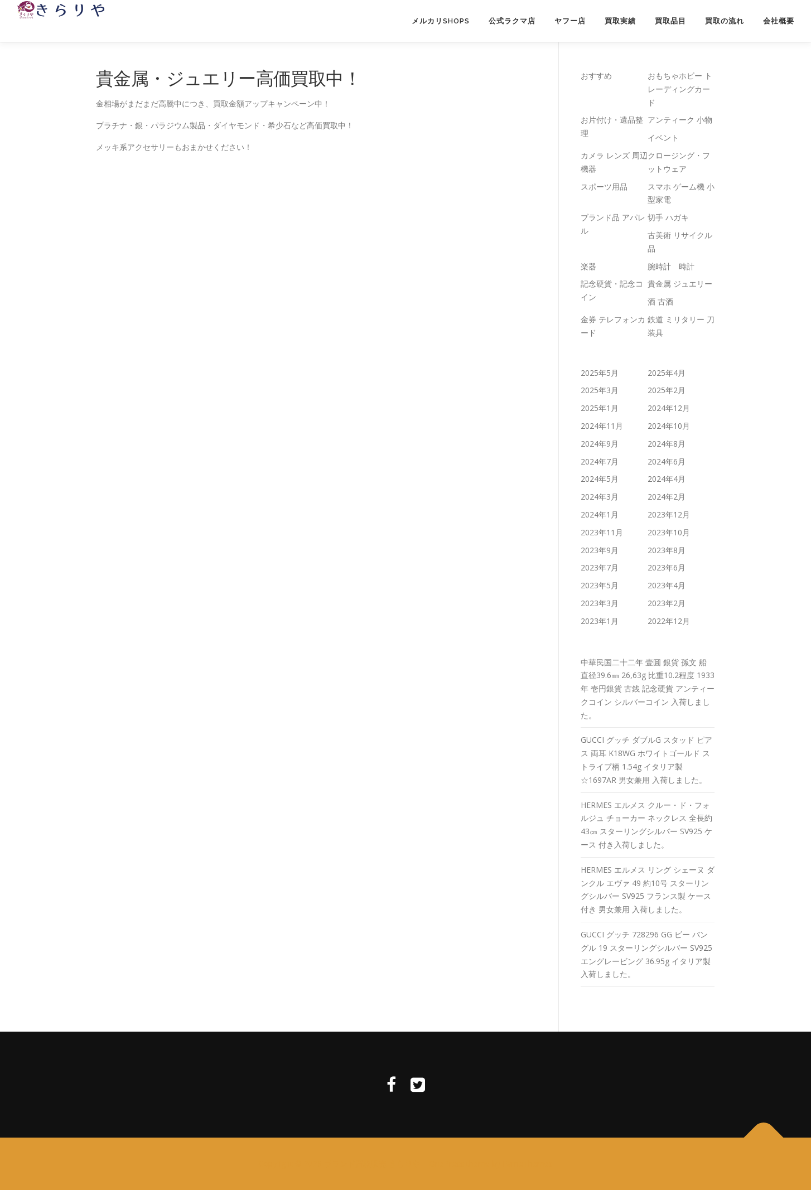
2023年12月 (669, 514)
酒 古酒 (660, 301)
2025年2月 (667, 390)
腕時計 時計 (671, 266)
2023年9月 (600, 550)
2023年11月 (602, 532)
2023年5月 (600, 585)
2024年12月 (669, 408)
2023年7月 (600, 567)
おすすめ (596, 75)
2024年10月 (669, 425)
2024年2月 (667, 496)
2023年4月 (667, 585)
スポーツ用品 (604, 186)
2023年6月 (667, 567)
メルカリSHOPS (441, 21)
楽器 (588, 266)
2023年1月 (600, 621)
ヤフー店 (570, 21)
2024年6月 (667, 461)
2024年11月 (602, 425)
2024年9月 (600, 443)
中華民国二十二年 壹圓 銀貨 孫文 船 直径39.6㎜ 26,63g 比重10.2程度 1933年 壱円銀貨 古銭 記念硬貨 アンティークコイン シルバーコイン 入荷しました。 (648, 688)
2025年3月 (600, 390)
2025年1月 (600, 408)
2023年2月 (667, 603)
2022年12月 (669, 621)
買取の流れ (724, 21)
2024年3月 (600, 496)
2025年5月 (600, 372)
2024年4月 (667, 478)
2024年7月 (600, 461)
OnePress (446, 1163)
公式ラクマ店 (512, 21)
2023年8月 (667, 550)
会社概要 (778, 21)
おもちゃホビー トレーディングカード (680, 89)
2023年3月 (600, 603)
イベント (663, 137)
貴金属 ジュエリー (680, 283)
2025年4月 (667, 372)
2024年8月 (667, 443)
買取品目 (670, 21)
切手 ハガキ (668, 217)
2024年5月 (600, 478)
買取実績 (620, 21)
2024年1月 (600, 514)
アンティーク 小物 (680, 119)
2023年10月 (669, 532)
